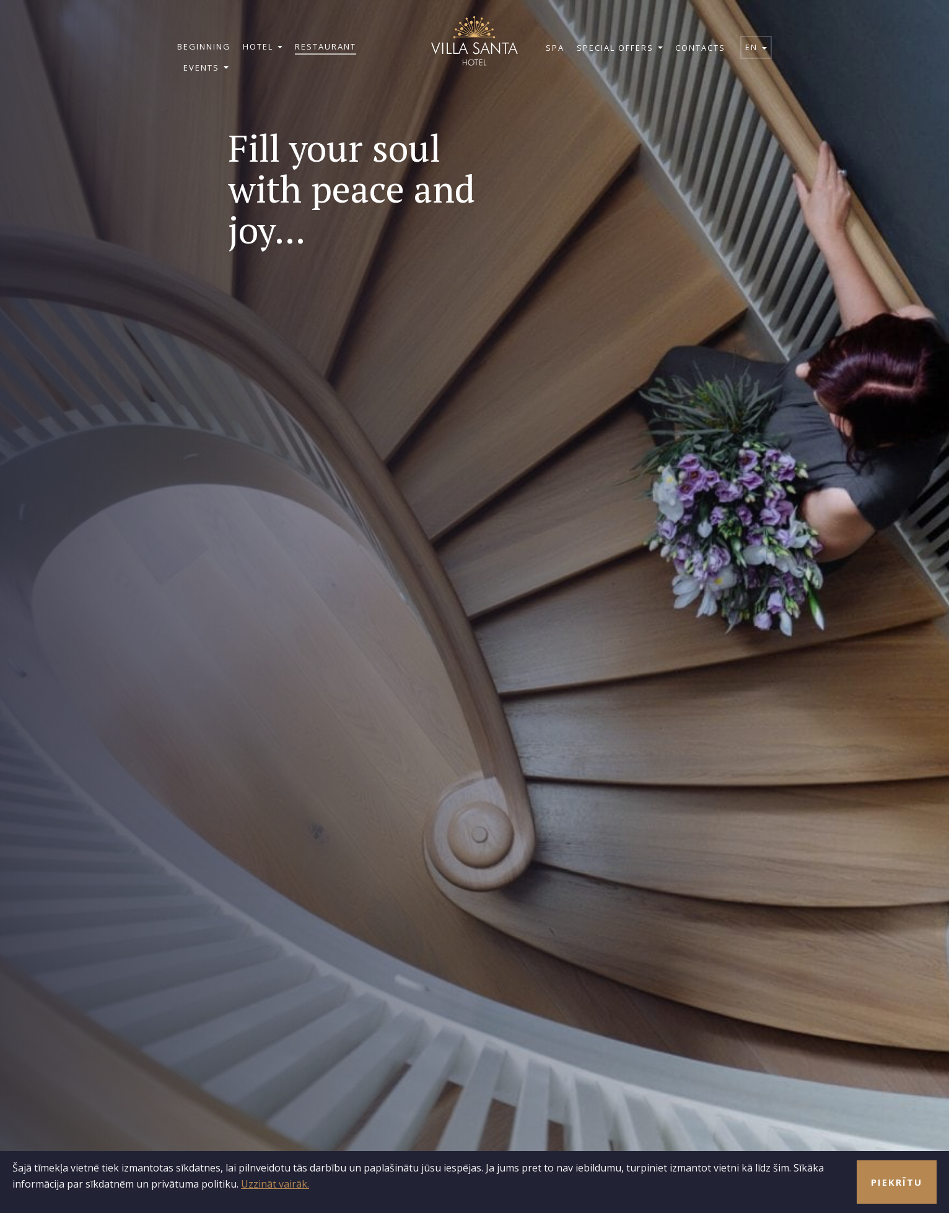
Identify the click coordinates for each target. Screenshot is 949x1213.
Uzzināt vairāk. (275, 1184)
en (756, 47)
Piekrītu (896, 1182)
